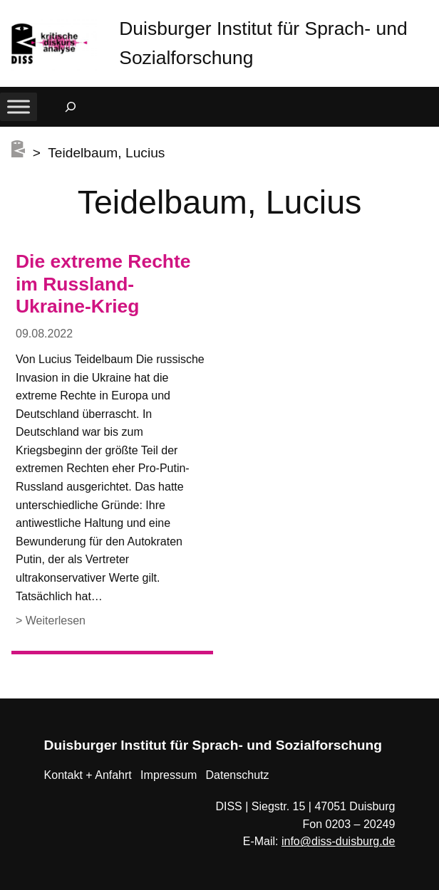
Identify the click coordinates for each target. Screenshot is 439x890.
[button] (428, 13)
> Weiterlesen (51, 621)
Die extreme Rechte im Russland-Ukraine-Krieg (103, 284)
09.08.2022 (44, 334)
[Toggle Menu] (18, 106)
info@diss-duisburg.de (338, 841)
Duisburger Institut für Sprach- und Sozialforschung (213, 745)
